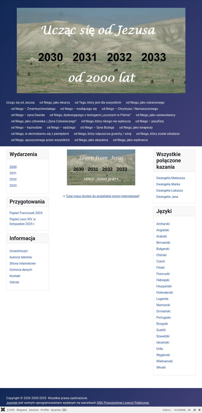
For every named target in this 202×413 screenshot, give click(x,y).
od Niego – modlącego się (78, 109)
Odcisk (14, 282)
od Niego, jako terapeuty (136, 127)
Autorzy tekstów (21, 257)
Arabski (161, 236)
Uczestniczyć (19, 251)
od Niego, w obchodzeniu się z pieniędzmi (40, 134)
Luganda (162, 299)
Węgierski (163, 355)
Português (163, 317)
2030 (13, 167)
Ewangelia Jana (167, 197)
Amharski (163, 224)
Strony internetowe (23, 263)
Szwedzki (162, 336)
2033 (13, 185)
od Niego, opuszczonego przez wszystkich (40, 140)
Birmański (163, 242)
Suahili (161, 330)
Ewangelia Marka (168, 184)
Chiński (161, 255)
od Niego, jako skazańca (91, 140)
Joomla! (12, 403)
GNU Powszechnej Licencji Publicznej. (123, 403)
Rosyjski (162, 324)
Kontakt (15, 276)
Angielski (162, 230)
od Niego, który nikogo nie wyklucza (106, 121)
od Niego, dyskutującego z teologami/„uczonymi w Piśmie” (90, 115)
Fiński (160, 267)
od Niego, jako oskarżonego (145, 102)
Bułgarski (162, 249)
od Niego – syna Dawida (28, 115)
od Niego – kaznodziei (26, 127)
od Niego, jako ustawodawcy (155, 115)
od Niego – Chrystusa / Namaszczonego (130, 109)
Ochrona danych (21, 270)
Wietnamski (164, 361)
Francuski (163, 274)
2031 (13, 173)
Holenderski (164, 292)
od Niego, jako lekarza (54, 102)
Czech (160, 261)
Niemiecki (163, 305)
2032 (13, 179)
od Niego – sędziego (61, 127)
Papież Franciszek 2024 (26, 213)
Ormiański (163, 311)
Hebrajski (162, 280)
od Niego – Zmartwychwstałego (33, 109)
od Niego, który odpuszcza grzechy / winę (102, 134)
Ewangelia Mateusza (170, 178)
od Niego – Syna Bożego (97, 127)
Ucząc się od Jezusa (20, 102)
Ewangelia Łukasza (169, 190)
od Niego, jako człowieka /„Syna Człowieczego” (43, 121)
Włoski (161, 367)
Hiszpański (164, 286)
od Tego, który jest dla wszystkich (98, 102)
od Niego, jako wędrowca (130, 140)
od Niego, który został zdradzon (158, 134)
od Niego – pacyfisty (149, 121)
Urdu (159, 349)
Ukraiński (162, 342)
